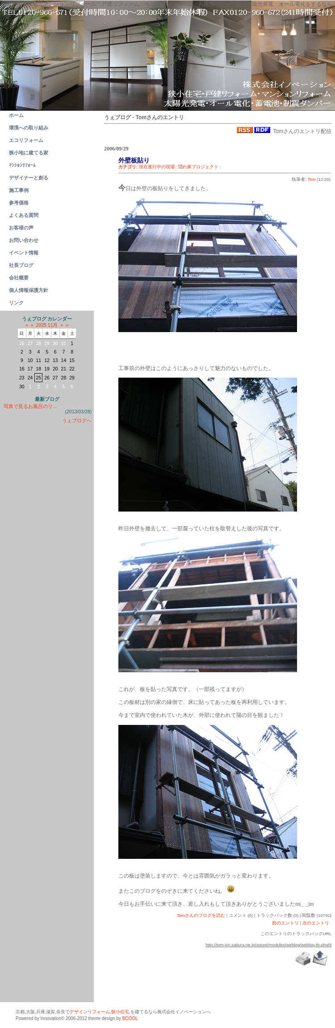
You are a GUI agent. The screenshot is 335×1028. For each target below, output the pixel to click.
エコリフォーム (26, 140)
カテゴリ (127, 166)
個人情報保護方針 (28, 290)
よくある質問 (23, 215)
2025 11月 (47, 325)
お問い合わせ (23, 240)
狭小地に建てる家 (28, 152)
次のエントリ (315, 922)
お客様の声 (21, 227)
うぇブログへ (77, 420)
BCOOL (130, 1018)
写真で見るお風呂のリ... (30, 406)
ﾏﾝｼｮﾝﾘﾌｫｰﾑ (22, 165)
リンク (16, 302)
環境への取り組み (28, 127)
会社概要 (19, 277)
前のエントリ (285, 922)
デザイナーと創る (28, 177)
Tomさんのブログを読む (201, 915)
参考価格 (19, 202)
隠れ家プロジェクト (198, 166)
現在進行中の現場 (157, 166)
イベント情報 (23, 252)
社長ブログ (21, 265)
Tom (312, 179)
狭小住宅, (120, 1011)
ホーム (16, 115)
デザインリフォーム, (90, 1011)
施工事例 (19, 190)
